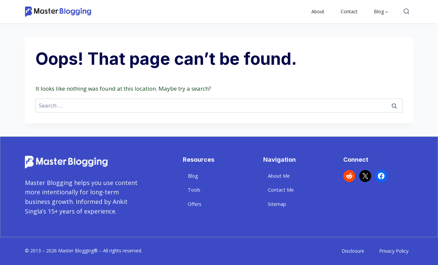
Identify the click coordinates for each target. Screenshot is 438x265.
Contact (349, 11)
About (317, 11)
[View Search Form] (406, 11)
